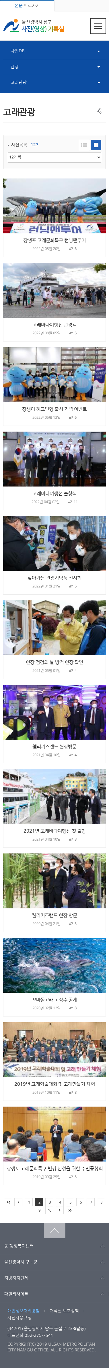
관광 (15, 66)
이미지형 (96, 145)
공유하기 (99, 111)
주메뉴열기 (98, 26)
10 (49, 1210)
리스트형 (84, 145)
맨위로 (54, 1230)
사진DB (18, 51)
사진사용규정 (19, 1317)
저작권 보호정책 (64, 1311)
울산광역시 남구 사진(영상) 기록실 (33, 25)
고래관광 (19, 82)
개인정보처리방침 (23, 1311)
